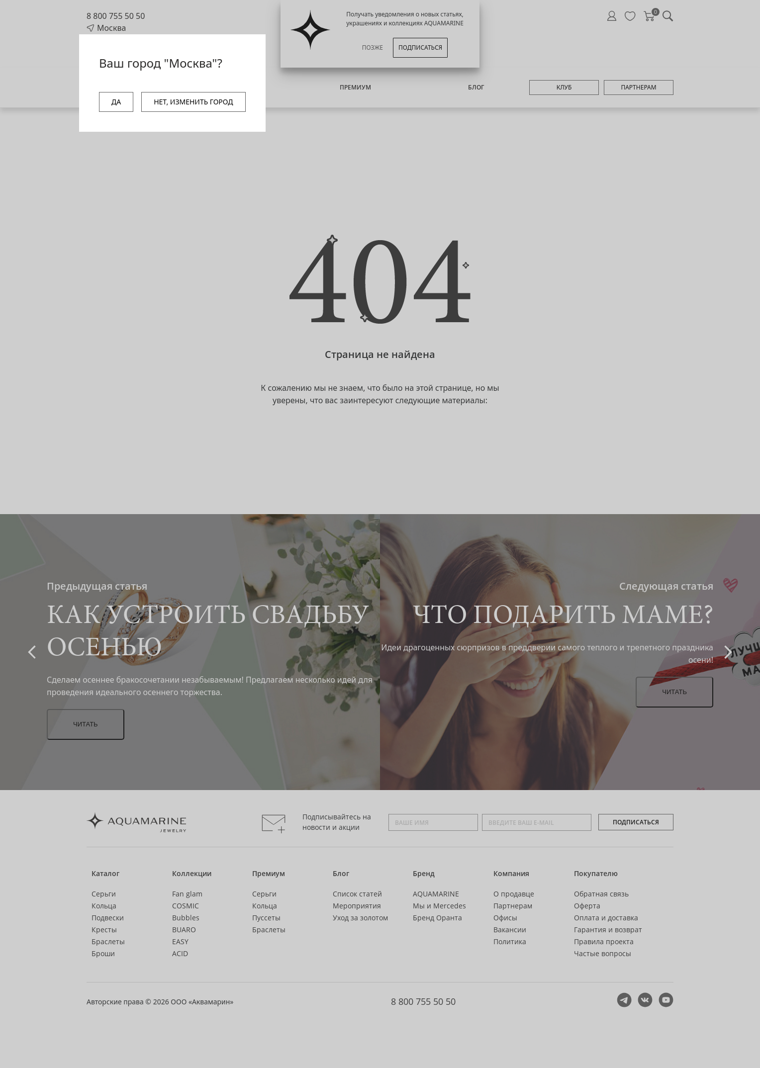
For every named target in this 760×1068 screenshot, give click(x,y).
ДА (116, 101)
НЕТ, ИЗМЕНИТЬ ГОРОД (193, 101)
